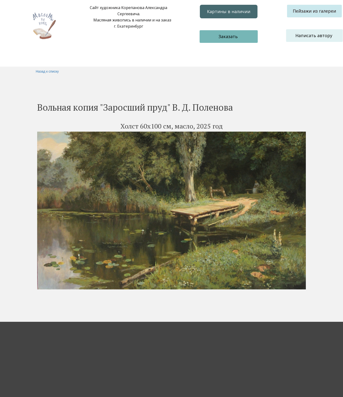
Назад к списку (47, 71)
